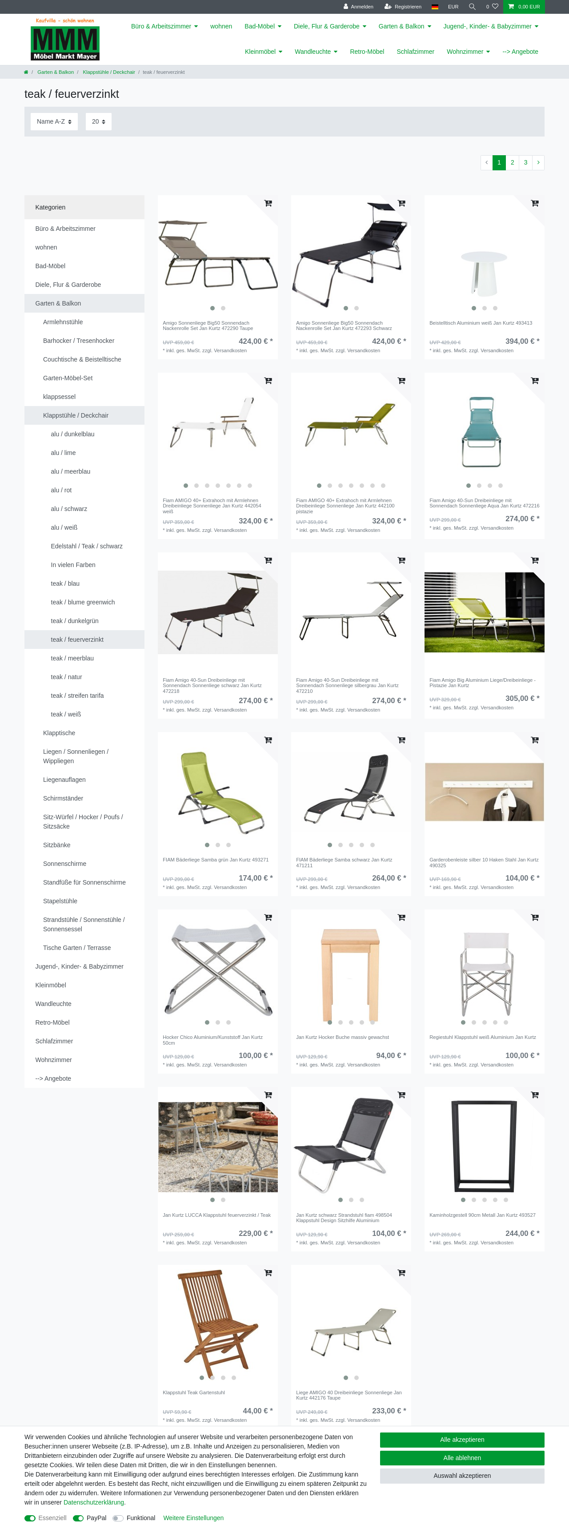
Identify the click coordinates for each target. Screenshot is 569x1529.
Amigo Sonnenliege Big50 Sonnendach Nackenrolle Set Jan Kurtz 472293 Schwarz (344, 325)
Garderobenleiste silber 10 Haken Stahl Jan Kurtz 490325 (484, 862)
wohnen (221, 26)
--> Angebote (520, 51)
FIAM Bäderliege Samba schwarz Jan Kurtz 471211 (344, 862)
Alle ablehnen (462, 1457)
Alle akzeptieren (462, 1439)
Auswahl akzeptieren (462, 1475)
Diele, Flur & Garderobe (327, 26)
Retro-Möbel (367, 51)
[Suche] (472, 7)
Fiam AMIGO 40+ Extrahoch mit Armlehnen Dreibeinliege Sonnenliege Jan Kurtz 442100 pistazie (345, 506)
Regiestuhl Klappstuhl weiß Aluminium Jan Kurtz (482, 1037)
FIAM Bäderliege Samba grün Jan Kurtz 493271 (215, 859)
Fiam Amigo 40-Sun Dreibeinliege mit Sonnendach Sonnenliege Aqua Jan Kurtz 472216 (484, 503)
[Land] (434, 7)
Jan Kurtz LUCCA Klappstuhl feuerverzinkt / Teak (217, 1215)
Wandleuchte (313, 51)
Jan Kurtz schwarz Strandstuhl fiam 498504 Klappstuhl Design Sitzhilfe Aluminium (344, 1217)
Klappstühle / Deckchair (108, 72)
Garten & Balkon (402, 26)
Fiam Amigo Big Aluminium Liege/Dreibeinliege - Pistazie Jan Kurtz (482, 682)
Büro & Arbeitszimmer (161, 26)
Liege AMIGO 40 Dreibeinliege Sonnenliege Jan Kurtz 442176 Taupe (349, 1395)
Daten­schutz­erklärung (94, 1502)
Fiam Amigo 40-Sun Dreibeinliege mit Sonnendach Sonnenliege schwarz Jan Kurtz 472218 (212, 685)
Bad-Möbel (259, 26)
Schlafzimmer (415, 51)
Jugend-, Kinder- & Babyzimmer (488, 26)
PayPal (96, 1517)
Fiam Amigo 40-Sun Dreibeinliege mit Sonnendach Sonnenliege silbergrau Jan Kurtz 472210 (347, 685)
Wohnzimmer (465, 51)
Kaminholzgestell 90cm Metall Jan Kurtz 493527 (482, 1215)
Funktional (141, 1517)
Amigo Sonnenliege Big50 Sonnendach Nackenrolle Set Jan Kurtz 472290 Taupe (208, 325)
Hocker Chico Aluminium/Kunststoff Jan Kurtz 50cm (213, 1039)
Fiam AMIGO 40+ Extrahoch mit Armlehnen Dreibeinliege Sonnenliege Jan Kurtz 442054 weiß (212, 506)
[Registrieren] (403, 7)
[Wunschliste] (492, 7)
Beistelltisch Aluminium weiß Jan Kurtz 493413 (480, 323)
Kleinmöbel (260, 51)
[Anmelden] (358, 7)
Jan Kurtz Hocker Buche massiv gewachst (342, 1037)
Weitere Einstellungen (193, 1517)
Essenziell (53, 1517)
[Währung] (453, 7)
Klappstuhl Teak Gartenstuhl (194, 1392)
